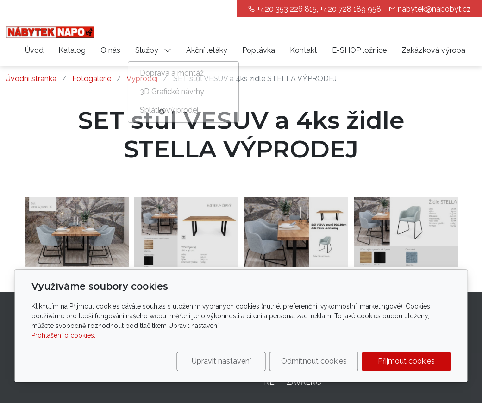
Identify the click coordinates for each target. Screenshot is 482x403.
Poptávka (258, 50)
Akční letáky (206, 50)
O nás (110, 50)
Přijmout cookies (406, 361)
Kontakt (303, 50)
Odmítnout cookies (314, 361)
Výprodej (141, 78)
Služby (153, 50)
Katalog (72, 50)
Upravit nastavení (221, 361)
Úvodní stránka (31, 78)
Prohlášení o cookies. (63, 335)
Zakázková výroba (433, 50)
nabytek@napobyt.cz (434, 9)
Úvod (34, 50)
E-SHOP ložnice (359, 50)
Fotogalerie (91, 78)
